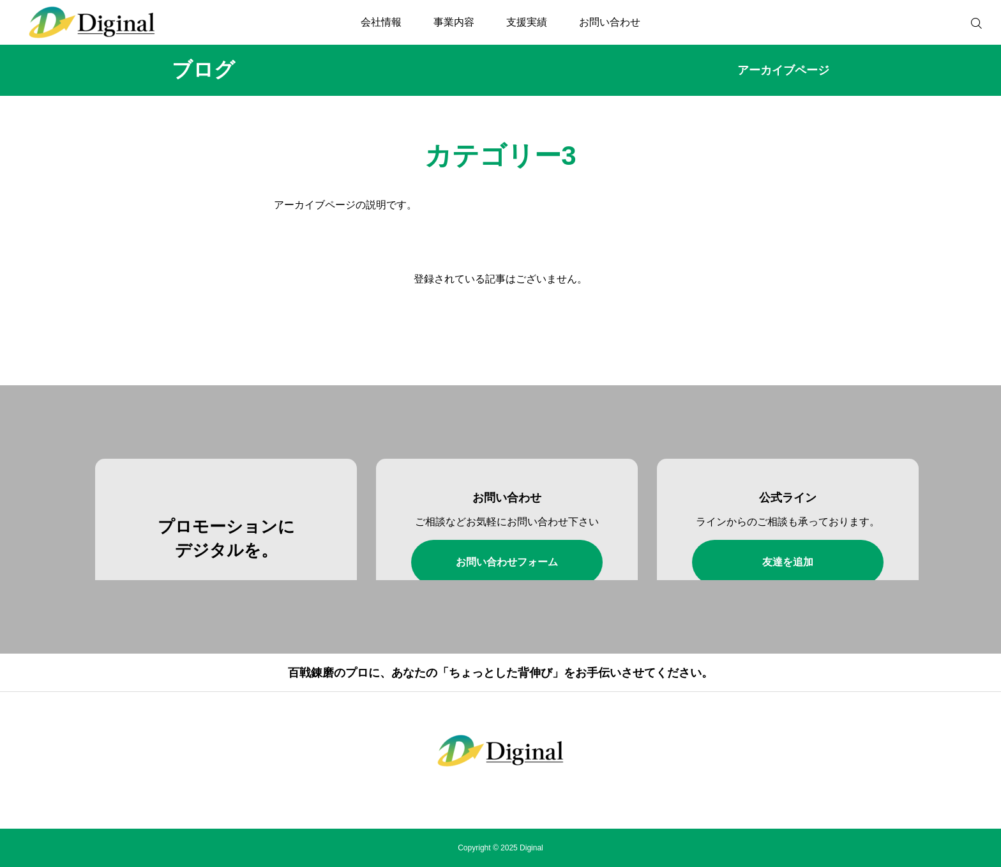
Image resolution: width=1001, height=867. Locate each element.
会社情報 (381, 22)
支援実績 (526, 22)
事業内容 (453, 22)
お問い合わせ (609, 22)
